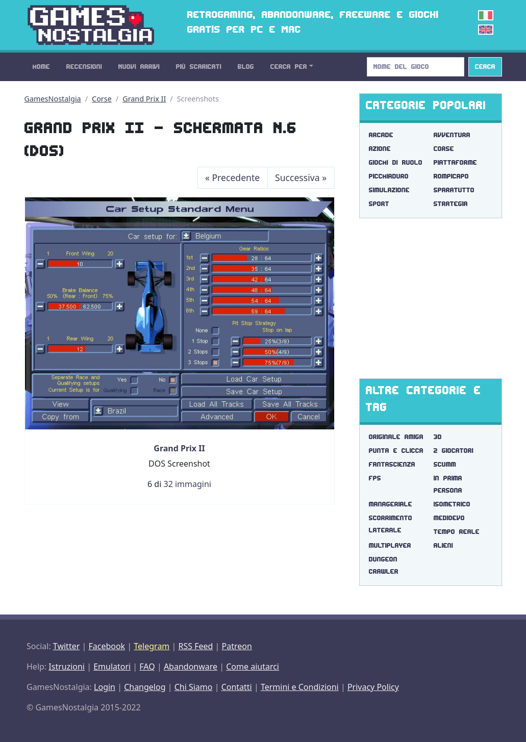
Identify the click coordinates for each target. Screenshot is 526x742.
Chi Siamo (193, 687)
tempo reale (457, 531)
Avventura (452, 135)
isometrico (452, 504)
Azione (380, 148)
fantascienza (392, 464)
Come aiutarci (252, 666)
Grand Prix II (144, 99)
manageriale (390, 504)
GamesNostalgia (52, 99)
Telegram (151, 646)
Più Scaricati (198, 66)
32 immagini (187, 484)
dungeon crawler (383, 565)
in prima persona (448, 484)
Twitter (66, 646)
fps (375, 478)
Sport (379, 204)
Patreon (237, 646)
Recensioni (84, 66)
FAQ (147, 666)
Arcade (381, 135)
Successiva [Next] (301, 177)
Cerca (485, 66)
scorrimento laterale (390, 524)
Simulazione (389, 190)
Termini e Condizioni (300, 687)
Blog (246, 66)
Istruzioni (66, 666)
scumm (445, 464)
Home (41, 66)
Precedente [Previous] (232, 177)
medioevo (449, 518)
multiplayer (390, 545)
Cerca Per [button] (288, 66)
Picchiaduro (389, 176)
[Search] (415, 66)
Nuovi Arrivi (139, 66)
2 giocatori (453, 450)
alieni (443, 545)
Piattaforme (455, 162)
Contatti (236, 687)
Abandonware (190, 666)
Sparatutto (454, 190)
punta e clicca (396, 450)
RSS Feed (195, 646)
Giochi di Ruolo (395, 162)
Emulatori (112, 666)
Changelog (144, 687)
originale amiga (396, 437)
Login (104, 687)
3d (438, 437)
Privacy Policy (373, 687)
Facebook (106, 646)
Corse (102, 99)
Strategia (451, 204)
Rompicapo (451, 176)
